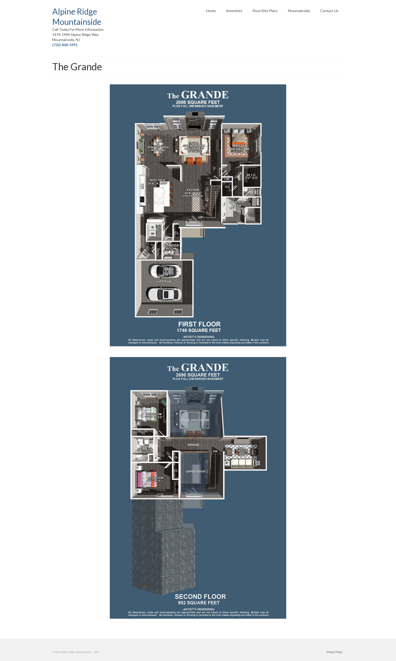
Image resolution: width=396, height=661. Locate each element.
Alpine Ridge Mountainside (76, 16)
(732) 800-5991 (65, 45)
